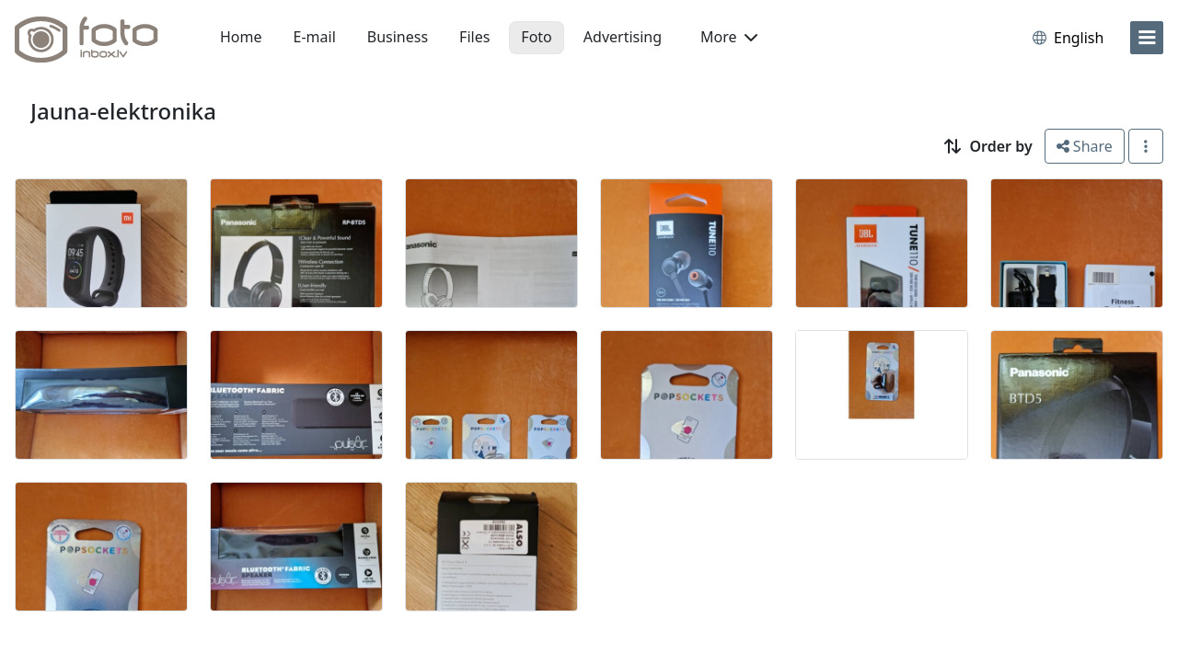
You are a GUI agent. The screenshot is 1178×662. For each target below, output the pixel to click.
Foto (536, 37)
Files (474, 37)
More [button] (728, 37)
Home (241, 37)
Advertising (622, 37)
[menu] (1146, 37)
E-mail (315, 37)
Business (397, 37)
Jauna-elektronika (123, 111)
